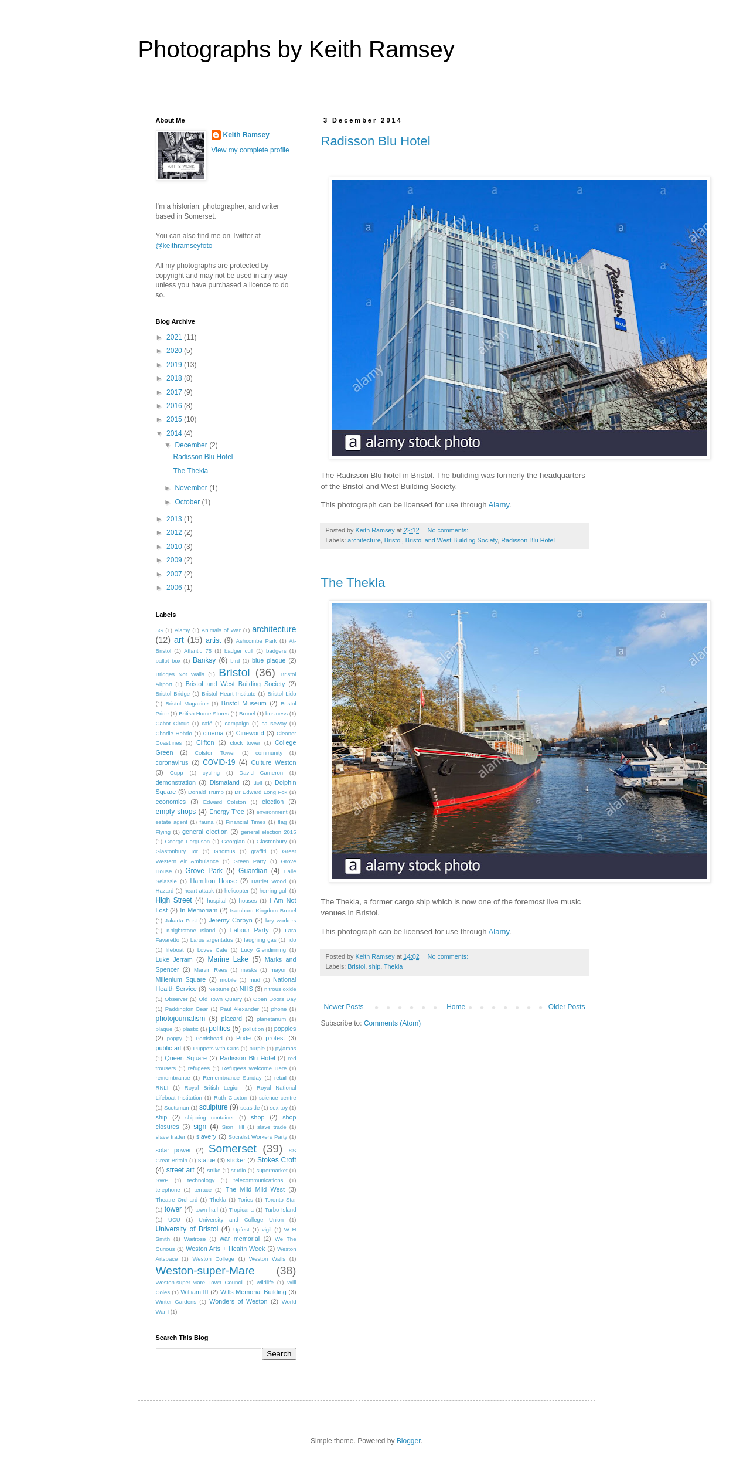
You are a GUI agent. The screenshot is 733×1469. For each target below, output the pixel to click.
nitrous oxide (280, 989)
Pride (243, 1037)
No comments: (449, 530)
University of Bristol (187, 1229)
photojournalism (181, 1019)
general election (205, 831)
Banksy (204, 660)
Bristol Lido (281, 693)
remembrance (173, 1077)
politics (219, 1028)
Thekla (393, 966)
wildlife (265, 1282)
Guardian (252, 871)
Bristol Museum (244, 703)
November (192, 488)
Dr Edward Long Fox (260, 792)
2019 (175, 365)
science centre (277, 1097)
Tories (245, 1199)
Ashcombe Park (256, 640)
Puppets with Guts (215, 1048)
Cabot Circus (173, 723)
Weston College (213, 1259)
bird (235, 660)
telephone (168, 1189)
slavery (206, 1136)
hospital (216, 900)
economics (171, 801)
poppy (174, 1038)
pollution (253, 1029)
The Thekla (353, 582)
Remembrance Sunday (232, 1077)
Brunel (247, 713)
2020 (175, 351)
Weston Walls (267, 1259)
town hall (206, 1209)
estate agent (172, 822)
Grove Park (204, 871)
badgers (276, 650)
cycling (211, 772)
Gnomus (224, 851)
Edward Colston (224, 802)
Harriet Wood (268, 881)
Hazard (165, 890)
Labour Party (249, 930)
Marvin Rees (210, 969)
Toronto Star (280, 1199)
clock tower (245, 742)
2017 (175, 392)
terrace (203, 1189)
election (273, 801)
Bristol (393, 540)
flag (282, 822)
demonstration (176, 782)
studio (238, 1170)
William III (194, 1291)
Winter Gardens (176, 1301)
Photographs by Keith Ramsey (296, 49)
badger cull (238, 650)
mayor (278, 969)
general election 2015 (268, 832)
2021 (175, 337)
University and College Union (241, 1219)
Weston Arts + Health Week (225, 1248)
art (179, 639)
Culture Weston (273, 762)
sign (199, 1126)
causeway (274, 723)
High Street (174, 900)
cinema (213, 733)
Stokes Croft (276, 1160)
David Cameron (261, 772)
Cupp (176, 772)
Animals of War (221, 630)
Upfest (241, 1229)
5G (159, 630)
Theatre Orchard (177, 1199)
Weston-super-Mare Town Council (200, 1282)
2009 (175, 560)
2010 (175, 546)
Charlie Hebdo (174, 733)
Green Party (249, 861)
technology (200, 1180)
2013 (175, 519)
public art (169, 1047)
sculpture (213, 1107)
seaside (250, 1107)
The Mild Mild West (255, 1189)
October (188, 502)
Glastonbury (272, 841)
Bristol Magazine (186, 703)
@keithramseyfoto (184, 246)
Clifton (205, 742)
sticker (236, 1159)
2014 (175, 433)
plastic (191, 1029)
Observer (176, 999)
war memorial (240, 1238)
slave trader (171, 1137)
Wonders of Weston (238, 1301)
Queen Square (186, 1057)
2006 (175, 587)
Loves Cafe (212, 949)
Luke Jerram (174, 959)
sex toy (279, 1107)
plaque (164, 1029)
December (192, 445)
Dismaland (225, 782)
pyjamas (285, 1048)
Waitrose (195, 1239)
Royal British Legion (213, 1087)
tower (173, 1209)
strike (213, 1170)
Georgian (232, 841)
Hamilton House (213, 880)
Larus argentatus (211, 940)
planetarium (271, 1019)
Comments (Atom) (392, 1023)
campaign (237, 723)
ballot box (168, 660)
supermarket (271, 1170)
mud (254, 979)
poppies (285, 1028)
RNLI (162, 1087)
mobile (228, 979)
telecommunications (259, 1180)
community (268, 752)
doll (257, 782)
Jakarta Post (181, 920)
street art (180, 1170)
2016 (175, 406)
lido (292, 940)
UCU (174, 1219)
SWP (162, 1180)
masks (249, 969)
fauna (207, 822)
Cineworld (250, 733)
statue (206, 1159)
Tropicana (241, 1209)
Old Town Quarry (220, 999)
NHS (246, 988)
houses (248, 900)
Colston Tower (215, 752)
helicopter (236, 890)
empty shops (176, 812)
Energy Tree (226, 811)
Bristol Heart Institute (228, 693)
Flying (163, 832)
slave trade (272, 1127)
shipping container (209, 1117)
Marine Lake (228, 959)
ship (374, 966)
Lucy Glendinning (263, 949)
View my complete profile (250, 150)
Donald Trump (206, 792)
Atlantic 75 (198, 650)
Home (455, 1007)
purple (257, 1048)
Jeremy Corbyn (231, 920)
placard (231, 1018)
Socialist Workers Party (258, 1137)
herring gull (274, 890)
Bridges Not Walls (180, 674)
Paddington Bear (186, 1009)
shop (257, 1117)
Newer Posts (344, 1007)
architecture (363, 540)
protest (275, 1037)
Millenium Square (181, 979)
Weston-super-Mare (205, 1270)
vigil (267, 1229)
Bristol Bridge (173, 693)
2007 (175, 574)
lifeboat (175, 949)
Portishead (209, 1038)
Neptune (218, 989)
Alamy (498, 504)
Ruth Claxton (230, 1097)
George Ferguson (187, 841)
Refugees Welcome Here (254, 1068)
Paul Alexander (239, 1009)
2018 (175, 378)
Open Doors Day (274, 999)
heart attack (199, 890)
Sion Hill (233, 1127)
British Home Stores (204, 713)
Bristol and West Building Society (451, 540)
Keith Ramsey (246, 135)
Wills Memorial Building (253, 1291)
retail (280, 1077)
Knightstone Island (190, 930)
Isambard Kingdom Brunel (263, 910)
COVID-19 (219, 762)
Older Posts (566, 1007)
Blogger (409, 1441)
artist (213, 640)
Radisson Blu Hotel (376, 141)
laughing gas (260, 940)
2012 (175, 532)
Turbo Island (280, 1209)
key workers (280, 920)
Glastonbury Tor (177, 851)
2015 (175, 419)
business (276, 713)
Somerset (233, 1148)
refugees (199, 1068)
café (207, 723)
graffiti (258, 851)
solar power (174, 1150)
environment (272, 812)
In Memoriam (198, 910)
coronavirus (172, 762)
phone (279, 1009)
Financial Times (245, 822)
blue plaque (269, 660)
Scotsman (176, 1107)
